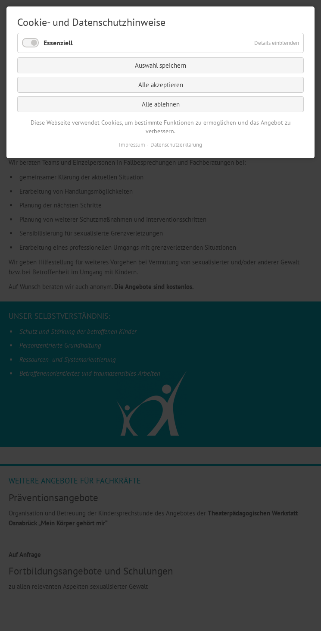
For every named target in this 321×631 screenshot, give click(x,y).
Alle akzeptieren (160, 85)
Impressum (132, 145)
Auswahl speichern (160, 65)
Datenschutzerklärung (176, 145)
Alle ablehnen (161, 104)
